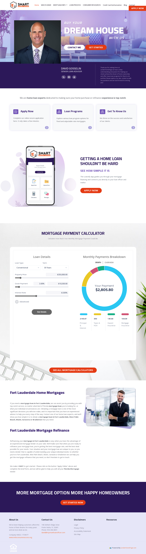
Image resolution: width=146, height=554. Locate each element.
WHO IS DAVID (46, 5)
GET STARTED (96, 47)
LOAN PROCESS (75, 5)
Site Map (77, 534)
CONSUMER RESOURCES (92, 5)
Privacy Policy (79, 528)
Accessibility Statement (82, 531)
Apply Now (91, 190)
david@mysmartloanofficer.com (53, 532)
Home (37, 5)
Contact (132, 5)
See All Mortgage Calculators (73, 370)
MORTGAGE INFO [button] (59, 5)
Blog (125, 5)
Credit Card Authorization (112, 5)
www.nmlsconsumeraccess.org (20, 537)
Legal (76, 525)
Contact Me (74, 47)
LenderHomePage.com (128, 548)
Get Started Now (73, 502)
